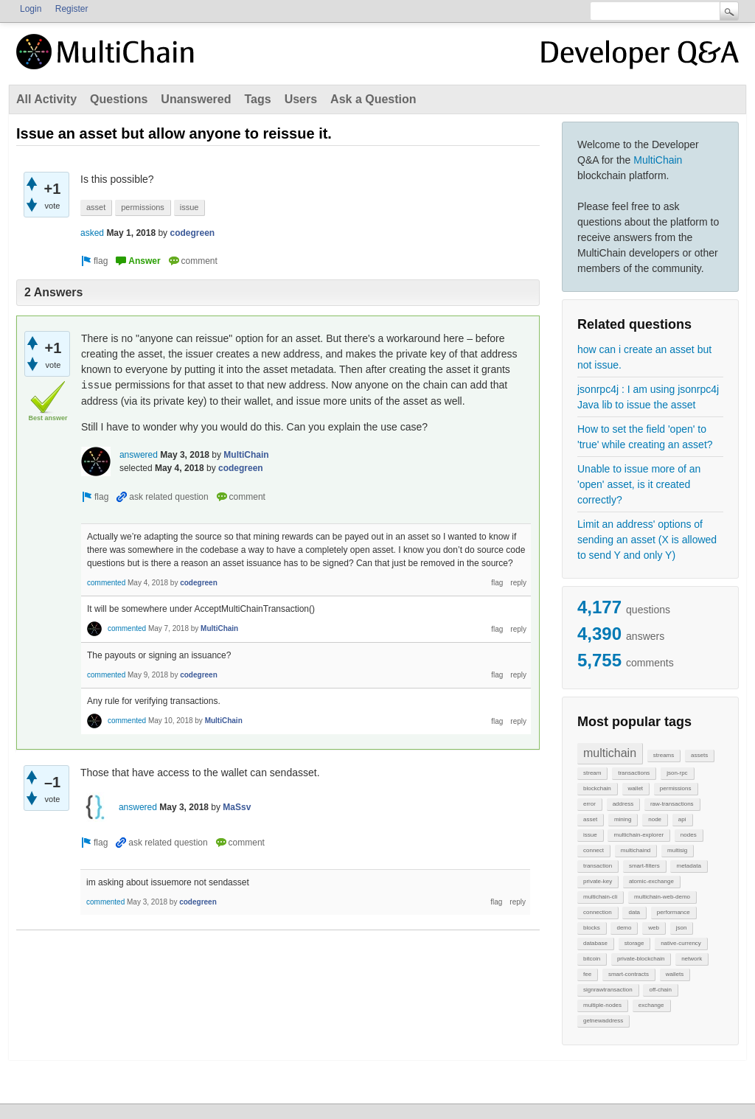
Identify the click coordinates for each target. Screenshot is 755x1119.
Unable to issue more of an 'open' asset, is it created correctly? (638, 484)
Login (30, 9)
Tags (257, 99)
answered (138, 455)
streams (663, 755)
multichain (609, 753)
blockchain (597, 788)
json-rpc (677, 773)
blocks (591, 927)
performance (673, 912)
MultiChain (657, 160)
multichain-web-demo (662, 896)
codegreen (192, 233)
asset (590, 819)
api (682, 819)
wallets (674, 974)
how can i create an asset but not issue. (644, 357)
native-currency (681, 943)
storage (634, 943)
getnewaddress (603, 1020)
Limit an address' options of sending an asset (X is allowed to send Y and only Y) (647, 539)
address (623, 804)
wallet (635, 788)
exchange (651, 1005)
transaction (597, 865)
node (654, 819)
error (589, 804)
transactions (634, 773)
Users (301, 99)
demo (623, 927)
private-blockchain (640, 958)
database (595, 943)
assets (699, 755)
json (681, 927)
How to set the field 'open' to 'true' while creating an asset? (645, 436)
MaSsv (237, 807)
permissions (676, 788)
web (653, 927)
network (691, 958)
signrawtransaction (608, 989)
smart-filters (644, 865)
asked (92, 233)
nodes (689, 835)
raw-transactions (672, 804)
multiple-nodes (602, 1005)
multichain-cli (600, 896)
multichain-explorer (638, 835)
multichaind (635, 850)
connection (597, 912)
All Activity (46, 99)
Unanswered (196, 99)
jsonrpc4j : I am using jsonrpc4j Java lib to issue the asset (648, 397)
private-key (597, 881)
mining (623, 819)
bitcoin (591, 958)
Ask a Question (373, 99)
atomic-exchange (651, 881)
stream (592, 773)
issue (590, 835)
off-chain (660, 989)
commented (106, 583)
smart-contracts (628, 974)
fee (587, 974)
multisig (677, 850)
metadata (688, 865)
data (634, 912)
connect (593, 850)
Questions (118, 99)
